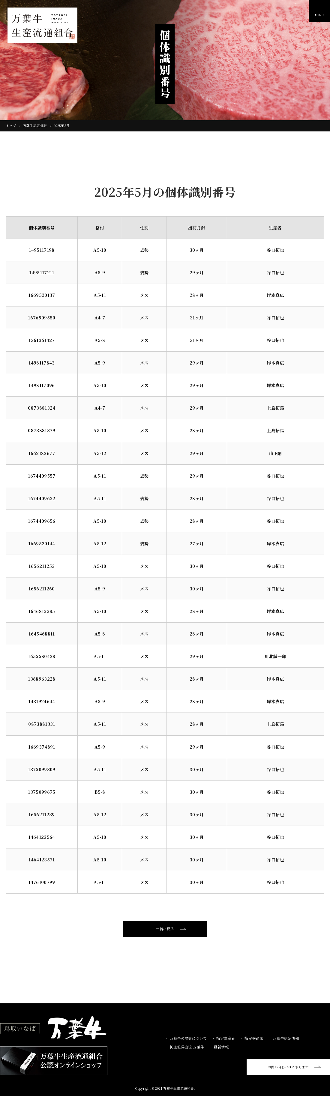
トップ (11, 125)
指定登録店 (253, 1038)
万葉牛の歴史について (188, 1038)
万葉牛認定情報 (35, 125)
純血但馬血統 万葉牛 (186, 1046)
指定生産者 (225, 1038)
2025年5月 (62, 125)
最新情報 (221, 1046)
